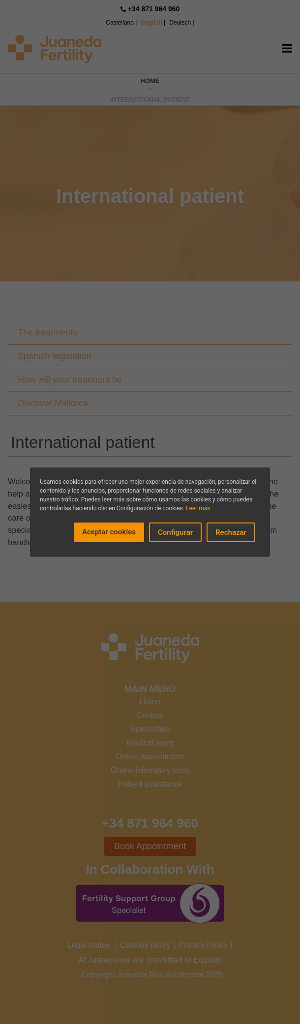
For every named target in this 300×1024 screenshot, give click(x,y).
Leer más (198, 507)
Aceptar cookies (109, 531)
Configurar (175, 531)
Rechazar (230, 531)
